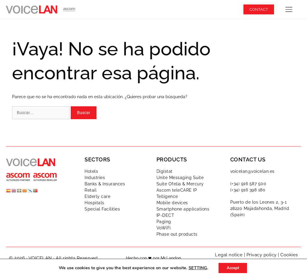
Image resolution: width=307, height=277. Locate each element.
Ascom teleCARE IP (176, 190)
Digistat (164, 171)
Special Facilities (102, 209)
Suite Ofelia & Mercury (180, 183)
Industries (95, 177)
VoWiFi (163, 227)
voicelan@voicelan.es (252, 171)
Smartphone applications (183, 209)
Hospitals (94, 202)
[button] (289, 9)
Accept (233, 267)
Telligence (167, 196)
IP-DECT (165, 215)
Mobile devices (172, 202)
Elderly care (97, 196)
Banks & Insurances (105, 183)
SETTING (196, 267)
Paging (163, 221)
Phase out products (177, 234)
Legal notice (229, 255)
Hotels (91, 171)
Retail (91, 190)
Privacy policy (261, 255)
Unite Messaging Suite (180, 177)
